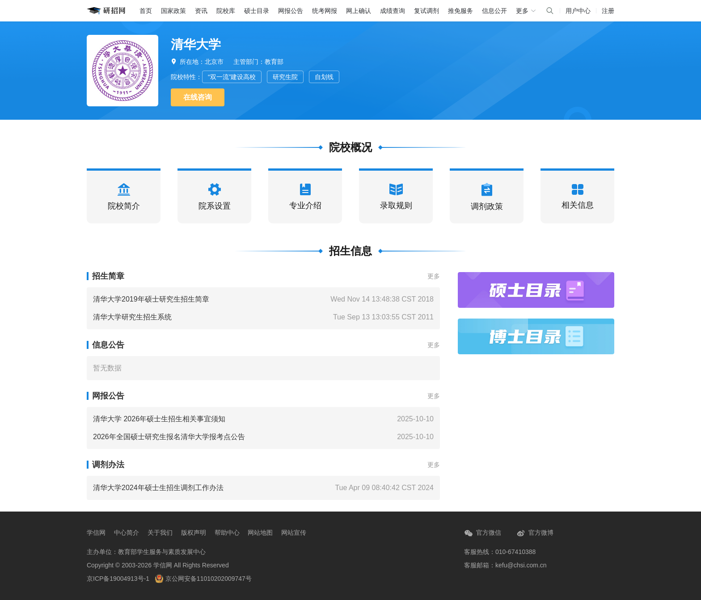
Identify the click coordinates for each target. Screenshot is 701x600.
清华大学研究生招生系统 (132, 317)
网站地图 (260, 532)
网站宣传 (293, 532)
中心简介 (126, 532)
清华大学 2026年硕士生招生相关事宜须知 (159, 419)
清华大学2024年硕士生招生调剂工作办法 (158, 487)
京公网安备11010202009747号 (203, 578)
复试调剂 (426, 10)
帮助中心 (227, 532)
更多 (433, 276)
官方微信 (482, 533)
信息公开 (494, 10)
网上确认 (358, 10)
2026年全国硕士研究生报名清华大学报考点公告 (169, 437)
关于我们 (160, 532)
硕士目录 (256, 10)
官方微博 (534, 533)
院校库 (225, 10)
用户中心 (578, 10)
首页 (145, 10)
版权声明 (193, 532)
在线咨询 (197, 97)
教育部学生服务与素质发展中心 (162, 551)
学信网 (96, 532)
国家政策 (173, 10)
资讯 (201, 10)
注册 (608, 10)
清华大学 (196, 44)
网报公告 (290, 10)
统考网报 (324, 10)
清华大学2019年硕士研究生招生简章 (151, 299)
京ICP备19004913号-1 (118, 578)
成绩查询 (392, 10)
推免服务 (460, 10)
